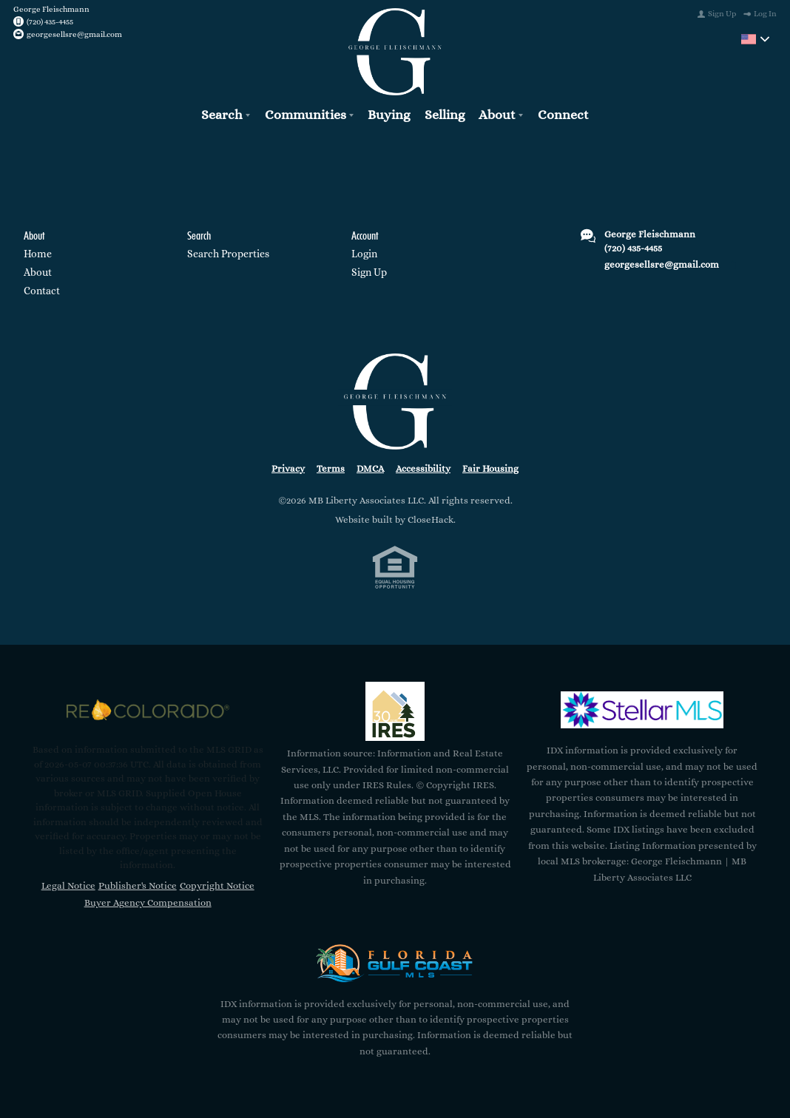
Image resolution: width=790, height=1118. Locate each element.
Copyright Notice (217, 885)
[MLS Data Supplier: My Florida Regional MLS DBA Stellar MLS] (642, 709)
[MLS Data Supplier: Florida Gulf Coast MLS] (395, 963)
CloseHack (430, 519)
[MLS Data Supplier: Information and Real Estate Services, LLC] (395, 711)
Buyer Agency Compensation (148, 902)
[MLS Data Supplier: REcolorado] (148, 709)
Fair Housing (490, 468)
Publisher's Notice (137, 885)
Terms (331, 468)
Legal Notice (68, 885)
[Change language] (755, 39)
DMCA (370, 468)
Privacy (288, 468)
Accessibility (423, 468)
